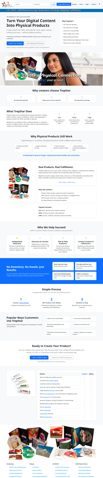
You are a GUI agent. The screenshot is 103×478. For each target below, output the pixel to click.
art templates (47, 407)
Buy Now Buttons (49, 394)
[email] (23, 4)
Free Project (24, 303)
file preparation (47, 417)
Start (43, 80)
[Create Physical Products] (48, 83)
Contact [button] (93, 4)
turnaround (46, 397)
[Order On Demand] (54, 83)
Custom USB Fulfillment (84, 470)
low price (52, 390)
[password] (41, 4)
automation (47, 410)
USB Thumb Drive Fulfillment (86, 476)
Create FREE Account (64, 4)
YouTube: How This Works (62, 467)
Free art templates (37, 473)
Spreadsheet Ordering (15, 476)
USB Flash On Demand (84, 473)
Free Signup (35, 467)
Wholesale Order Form (15, 470)
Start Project (62, 182)
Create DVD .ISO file (60, 473)
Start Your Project (15, 43)
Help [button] (87, 4)
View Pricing (71, 182)
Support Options (36, 470)
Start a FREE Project (39, 357)
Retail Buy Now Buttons (15, 473)
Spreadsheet (43, 414)
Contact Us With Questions (61, 357)
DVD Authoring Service (61, 470)
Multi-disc (43, 387)
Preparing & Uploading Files (39, 476)
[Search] (99, 4)
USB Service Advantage (84, 467)
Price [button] (81, 4)
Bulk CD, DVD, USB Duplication (17, 467)
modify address (53, 380)
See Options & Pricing (34, 43)
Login (53, 4)
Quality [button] (74, 4)
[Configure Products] (51, 83)
